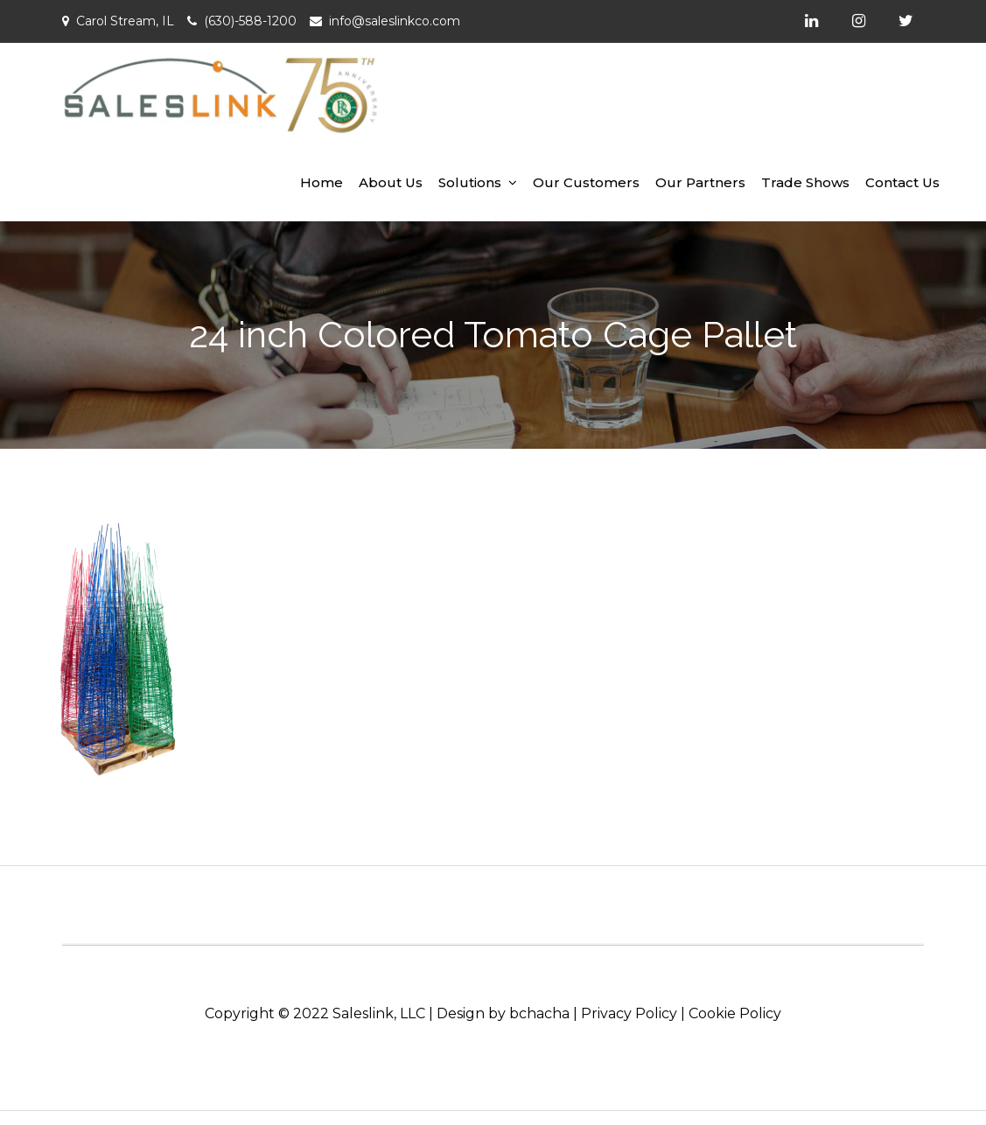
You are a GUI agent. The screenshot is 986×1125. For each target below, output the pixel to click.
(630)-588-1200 (250, 21)
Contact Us (902, 182)
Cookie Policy (735, 1013)
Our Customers (586, 182)
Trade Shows (805, 182)
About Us (391, 182)
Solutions (469, 182)
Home (321, 182)
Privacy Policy (629, 1013)
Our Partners (700, 182)
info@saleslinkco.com (394, 21)
